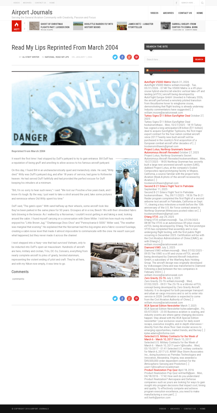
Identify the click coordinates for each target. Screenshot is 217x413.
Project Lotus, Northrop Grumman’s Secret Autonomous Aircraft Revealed (167, 151)
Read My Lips (62, 57)
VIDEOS (16, 3)
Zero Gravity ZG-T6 (155, 278)
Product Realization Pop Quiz (161, 370)
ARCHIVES (27, 3)
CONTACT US (40, 3)
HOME (52, 3)
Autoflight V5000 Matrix (157, 82)
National (50, 57)
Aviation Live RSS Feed (163, 70)
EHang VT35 (151, 216)
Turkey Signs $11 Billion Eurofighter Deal (167, 115)
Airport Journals (32, 12)
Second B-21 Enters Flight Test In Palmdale (169, 186)
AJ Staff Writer (30, 57)
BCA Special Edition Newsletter (162, 305)
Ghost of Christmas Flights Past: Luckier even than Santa (55, 27)
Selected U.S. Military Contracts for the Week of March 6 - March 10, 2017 (171, 338)
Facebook (176, 3)
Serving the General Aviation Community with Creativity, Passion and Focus (54, 17)
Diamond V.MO (152, 247)
